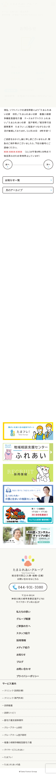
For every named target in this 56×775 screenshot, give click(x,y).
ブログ (19, 661)
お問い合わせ (23, 669)
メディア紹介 (23, 647)
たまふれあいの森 (12, 764)
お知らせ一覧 (12, 180)
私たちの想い (23, 611)
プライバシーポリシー (27, 676)
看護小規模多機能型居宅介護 (18, 742)
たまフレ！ (8, 757)
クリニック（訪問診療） (14, 690)
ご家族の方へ (23, 626)
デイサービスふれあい (14, 749)
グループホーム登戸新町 (15, 734)
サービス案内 (9, 683)
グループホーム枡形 (13, 727)
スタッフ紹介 (23, 633)
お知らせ (21, 654)
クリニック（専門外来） (14, 697)
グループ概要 (23, 619)
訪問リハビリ (10, 712)
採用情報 (21, 640)
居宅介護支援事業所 (13, 720)
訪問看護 (8, 705)
